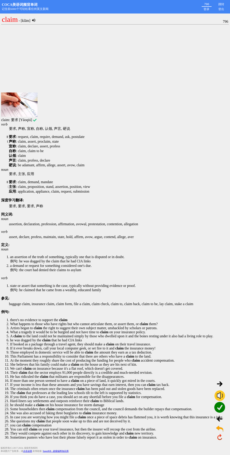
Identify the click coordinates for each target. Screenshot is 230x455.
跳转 (221, 4)
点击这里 (27, 451)
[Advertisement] (115, 58)
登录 (206, 9)
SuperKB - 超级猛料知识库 (56, 451)
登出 (221, 9)
